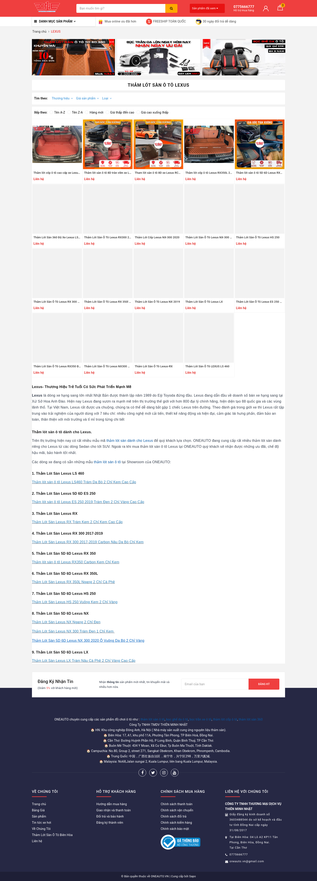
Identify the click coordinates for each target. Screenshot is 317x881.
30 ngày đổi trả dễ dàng (215, 22)
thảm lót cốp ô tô (225, 719)
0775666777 (239, 854)
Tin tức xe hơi (41, 822)
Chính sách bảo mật (175, 829)
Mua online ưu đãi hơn (117, 22)
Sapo (192, 876)
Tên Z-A (75, 112)
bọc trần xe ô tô (201, 719)
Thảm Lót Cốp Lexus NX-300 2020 (157, 237)
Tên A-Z (57, 112)
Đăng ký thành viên (109, 822)
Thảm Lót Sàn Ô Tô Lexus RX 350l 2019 (110, 301)
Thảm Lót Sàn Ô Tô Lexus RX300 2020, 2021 (113, 237)
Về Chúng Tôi (41, 829)
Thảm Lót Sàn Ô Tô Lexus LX (204, 301)
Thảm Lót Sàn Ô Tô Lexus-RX (154, 366)
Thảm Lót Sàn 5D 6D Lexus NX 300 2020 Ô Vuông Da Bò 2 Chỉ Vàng (88, 640)
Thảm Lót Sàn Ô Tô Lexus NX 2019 (157, 301)
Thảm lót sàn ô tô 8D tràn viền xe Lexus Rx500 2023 (118, 172)
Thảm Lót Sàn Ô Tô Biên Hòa (52, 835)
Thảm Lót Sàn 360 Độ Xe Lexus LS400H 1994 (63, 237)
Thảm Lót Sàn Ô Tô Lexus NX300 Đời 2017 (111, 366)
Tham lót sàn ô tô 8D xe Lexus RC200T (160, 172)
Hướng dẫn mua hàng (111, 804)
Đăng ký (264, 684)
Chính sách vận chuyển (177, 810)
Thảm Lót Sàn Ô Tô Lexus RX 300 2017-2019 (62, 301)
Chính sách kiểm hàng (176, 822)
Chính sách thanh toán (176, 804)
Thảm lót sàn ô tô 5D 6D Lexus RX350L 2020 (265, 172)
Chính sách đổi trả (173, 816)
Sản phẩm (39, 816)
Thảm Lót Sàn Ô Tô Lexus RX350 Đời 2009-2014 (64, 366)
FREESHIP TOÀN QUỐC (166, 22)
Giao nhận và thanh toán (113, 810)
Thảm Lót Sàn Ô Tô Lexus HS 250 (258, 237)
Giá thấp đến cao (120, 112)
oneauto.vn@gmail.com (247, 861)
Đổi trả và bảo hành (110, 816)
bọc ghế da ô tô (177, 719)
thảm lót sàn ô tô (107, 462)
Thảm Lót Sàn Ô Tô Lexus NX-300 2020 (210, 237)
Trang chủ (39, 804)
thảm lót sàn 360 (251, 719)
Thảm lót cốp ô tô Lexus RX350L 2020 (210, 172)
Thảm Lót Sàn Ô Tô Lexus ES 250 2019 (261, 301)
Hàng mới (94, 112)
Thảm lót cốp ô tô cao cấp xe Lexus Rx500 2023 (64, 172)
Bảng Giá (38, 810)
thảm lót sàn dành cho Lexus (129, 440)
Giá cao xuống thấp (152, 112)
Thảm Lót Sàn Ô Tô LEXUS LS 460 (207, 366)
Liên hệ (37, 841)
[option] (73, 57)
